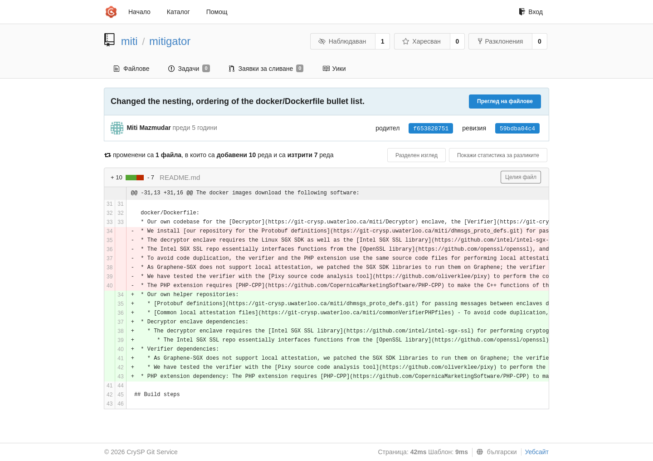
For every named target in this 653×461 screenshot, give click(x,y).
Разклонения (500, 41)
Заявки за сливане (266, 68)
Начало (139, 11)
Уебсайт (537, 452)
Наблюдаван (342, 41)
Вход (531, 11)
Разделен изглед (416, 155)
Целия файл (520, 177)
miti (129, 41)
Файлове (131, 68)
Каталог (178, 11)
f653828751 (430, 128)
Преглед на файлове (505, 101)
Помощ (217, 11)
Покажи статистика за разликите (498, 155)
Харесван (421, 41)
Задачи (189, 68)
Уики (334, 68)
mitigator (169, 41)
